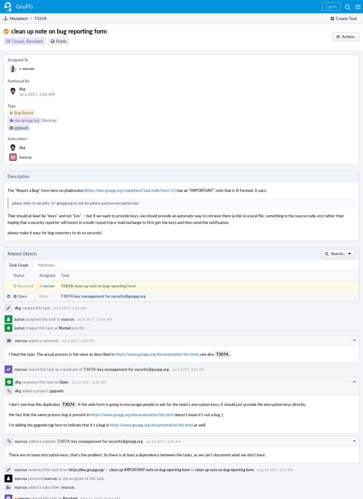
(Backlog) (49, 120)
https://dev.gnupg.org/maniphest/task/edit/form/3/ (130, 190)
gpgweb (56, 391)
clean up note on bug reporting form (105, 286)
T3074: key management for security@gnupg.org (126, 369)
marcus (25, 157)
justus (19, 319)
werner (27, 68)
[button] (358, 6)
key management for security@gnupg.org (110, 296)
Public (61, 41)
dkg (22, 89)
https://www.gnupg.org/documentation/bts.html (156, 354)
